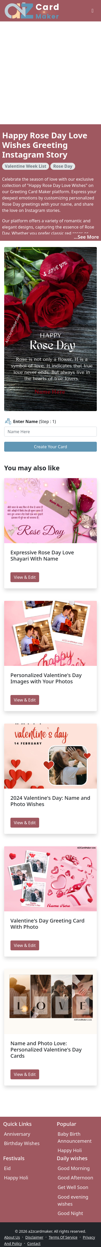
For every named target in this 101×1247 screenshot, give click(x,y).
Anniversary (17, 1134)
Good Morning (74, 1168)
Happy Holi (70, 1150)
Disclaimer (34, 1237)
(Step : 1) (30, 421)
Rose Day (62, 166)
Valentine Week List (25, 166)
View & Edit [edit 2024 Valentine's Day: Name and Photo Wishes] (25, 823)
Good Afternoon (75, 1177)
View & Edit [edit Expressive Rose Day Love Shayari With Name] (25, 577)
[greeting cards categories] (92, 11)
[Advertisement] (49, 73)
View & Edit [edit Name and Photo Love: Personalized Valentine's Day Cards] (25, 1074)
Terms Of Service (63, 1237)
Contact (34, 1243)
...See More (86, 237)
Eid (7, 1168)
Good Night (70, 1213)
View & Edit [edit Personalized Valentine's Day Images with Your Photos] (25, 700)
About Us (12, 1237)
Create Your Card (50, 447)
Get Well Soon (73, 1187)
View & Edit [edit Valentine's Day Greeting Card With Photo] (25, 945)
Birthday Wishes (21, 1143)
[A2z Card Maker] (31, 10)
